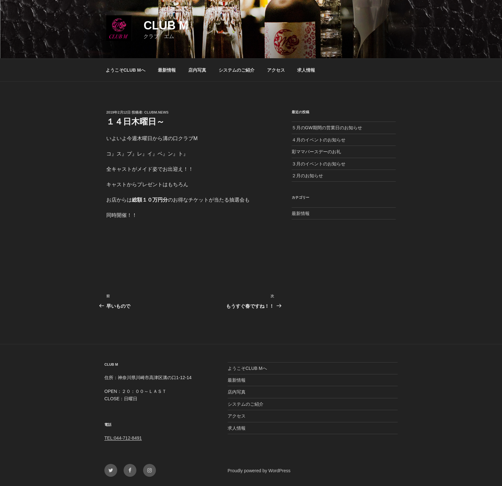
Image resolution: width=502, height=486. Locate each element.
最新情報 (167, 70)
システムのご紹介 (237, 70)
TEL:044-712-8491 (123, 438)
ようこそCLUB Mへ (125, 70)
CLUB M (165, 25)
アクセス (276, 70)
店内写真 (197, 70)
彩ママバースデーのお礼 (316, 151)
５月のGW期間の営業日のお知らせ (327, 127)
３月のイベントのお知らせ (318, 163)
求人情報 (306, 70)
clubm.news (156, 112)
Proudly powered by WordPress (259, 470)
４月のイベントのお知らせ (318, 139)
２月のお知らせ (307, 175)
